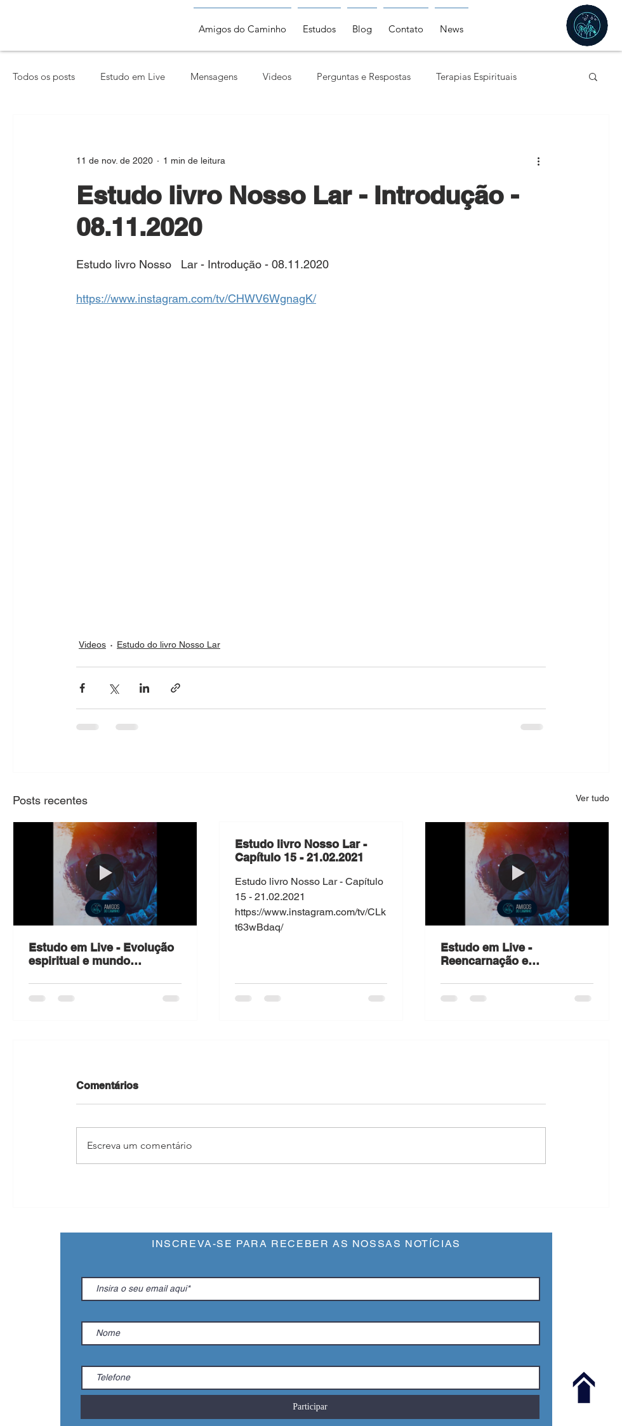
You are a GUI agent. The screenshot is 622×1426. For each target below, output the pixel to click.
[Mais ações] (538, 160)
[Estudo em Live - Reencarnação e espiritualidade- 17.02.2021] (517, 873)
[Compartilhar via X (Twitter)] (113, 688)
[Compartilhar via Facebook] (82, 688)
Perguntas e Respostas (364, 76)
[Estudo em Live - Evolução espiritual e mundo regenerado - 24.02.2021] (105, 873)
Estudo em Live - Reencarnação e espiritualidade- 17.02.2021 (512, 954)
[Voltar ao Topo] (584, 1388)
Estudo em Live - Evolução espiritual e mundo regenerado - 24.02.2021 (101, 954)
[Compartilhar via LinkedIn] (144, 688)
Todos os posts (44, 76)
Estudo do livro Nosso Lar (168, 644)
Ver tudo (592, 798)
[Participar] (310, 1407)
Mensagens (213, 76)
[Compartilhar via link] (175, 688)
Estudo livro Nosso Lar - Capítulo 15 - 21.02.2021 (301, 850)
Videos (277, 76)
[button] (593, 76)
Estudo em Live (132, 76)
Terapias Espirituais (476, 76)
